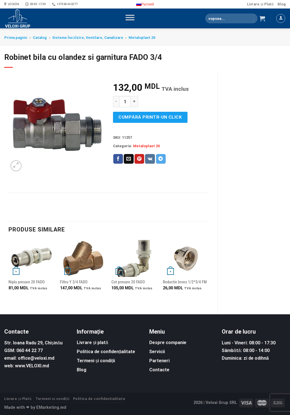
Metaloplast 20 (142, 37)
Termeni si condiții (52, 399)
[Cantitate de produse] (125, 101)
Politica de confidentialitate (99, 399)
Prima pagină (15, 37)
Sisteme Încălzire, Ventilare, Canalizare (87, 37)
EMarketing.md (51, 407)
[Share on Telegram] (161, 159)
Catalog (40, 37)
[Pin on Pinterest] (139, 159)
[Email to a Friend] (128, 159)
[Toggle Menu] (130, 18)
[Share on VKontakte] (150, 159)
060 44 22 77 (29, 350)
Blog (282, 4)
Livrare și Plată (260, 4)
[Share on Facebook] (118, 159)
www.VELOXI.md (32, 365)
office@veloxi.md (36, 358)
